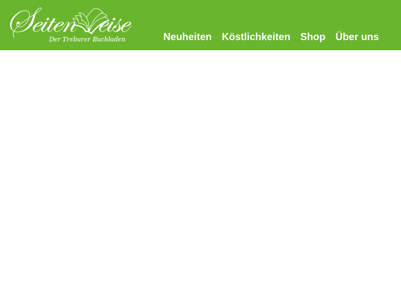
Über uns (357, 36)
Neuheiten (187, 36)
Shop (312, 36)
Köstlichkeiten (256, 36)
